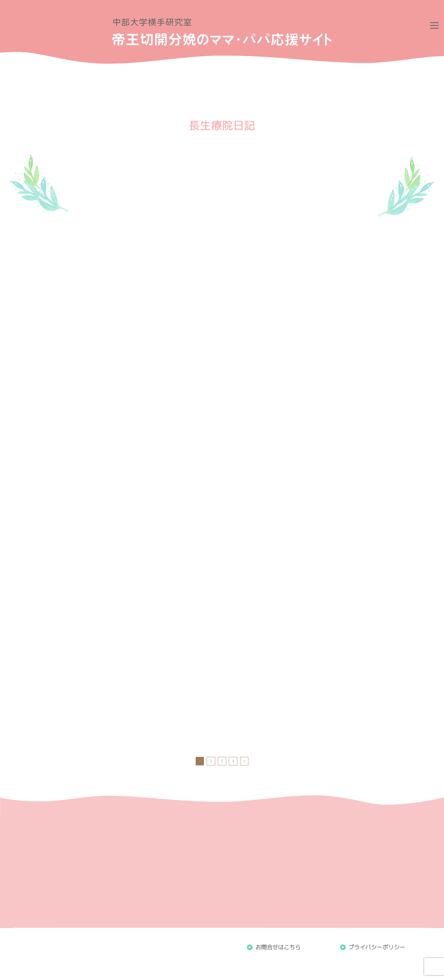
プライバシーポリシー (376, 947)
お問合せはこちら (278, 947)
